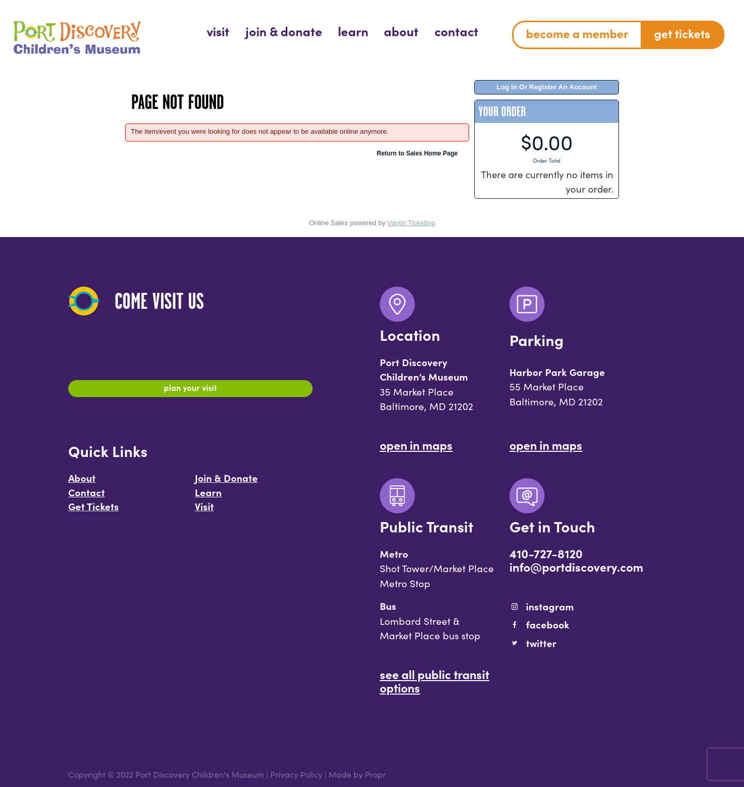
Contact (86, 496)
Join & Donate (226, 482)
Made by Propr (357, 774)
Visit (204, 510)
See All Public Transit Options (434, 681)
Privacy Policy (296, 774)
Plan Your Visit (190, 390)
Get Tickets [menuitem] (682, 33)
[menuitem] (218, 30)
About (82, 482)
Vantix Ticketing (411, 223)
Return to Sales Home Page (417, 153)
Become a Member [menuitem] (577, 33)
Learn (208, 496)
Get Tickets (93, 510)
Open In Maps (416, 444)
